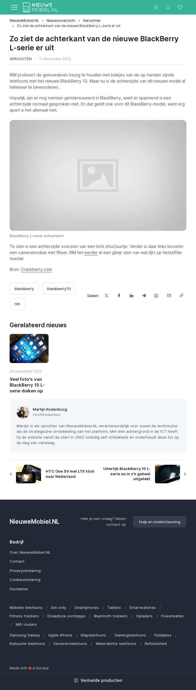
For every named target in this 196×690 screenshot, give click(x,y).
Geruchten (92, 20)
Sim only (58, 607)
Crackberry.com (36, 269)
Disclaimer (19, 589)
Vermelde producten (98, 680)
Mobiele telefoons (26, 607)
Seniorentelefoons (70, 643)
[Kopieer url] (181, 296)
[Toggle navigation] (14, 7)
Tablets (114, 607)
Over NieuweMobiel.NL (30, 552)
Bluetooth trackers (111, 616)
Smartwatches (142, 607)
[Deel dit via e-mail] (169, 296)
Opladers (144, 616)
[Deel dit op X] (106, 296)
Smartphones (86, 607)
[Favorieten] (180, 7)
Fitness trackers (24, 616)
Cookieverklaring (25, 579)
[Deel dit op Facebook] (119, 296)
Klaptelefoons (93, 635)
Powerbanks (172, 616)
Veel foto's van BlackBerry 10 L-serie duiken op (27, 385)
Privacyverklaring (25, 570)
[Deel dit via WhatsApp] (156, 296)
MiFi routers (26, 624)
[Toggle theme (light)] (156, 7)
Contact (17, 561)
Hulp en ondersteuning (159, 521)
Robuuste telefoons (27, 643)
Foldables (163, 635)
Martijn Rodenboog (50, 409)
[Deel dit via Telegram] (144, 296)
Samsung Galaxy (25, 635)
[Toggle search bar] (168, 7)
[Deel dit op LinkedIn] (131, 296)
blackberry (24, 288)
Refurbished (156, 643)
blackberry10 (59, 288)
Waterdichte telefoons (116, 643)
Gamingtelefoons (130, 635)
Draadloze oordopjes (66, 616)
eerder (91, 252)
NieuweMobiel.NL (24, 20)
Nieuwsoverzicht (61, 20)
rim (17, 303)
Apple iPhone (60, 635)
